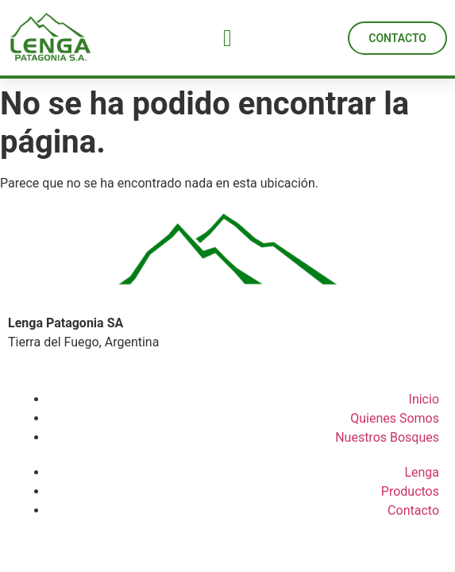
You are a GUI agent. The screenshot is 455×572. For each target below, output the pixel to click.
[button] (228, 38)
